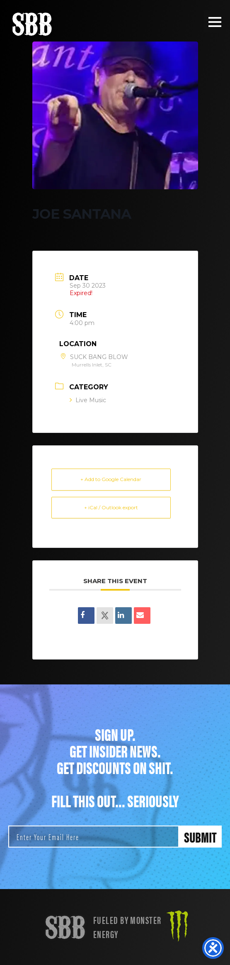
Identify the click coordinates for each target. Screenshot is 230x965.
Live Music (88, 400)
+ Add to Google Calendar (110, 479)
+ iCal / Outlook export (111, 507)
